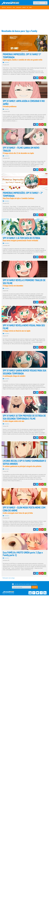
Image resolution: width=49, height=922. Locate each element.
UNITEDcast (9, 7)
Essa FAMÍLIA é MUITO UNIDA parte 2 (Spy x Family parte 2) (23, 554)
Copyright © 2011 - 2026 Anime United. (8, 592)
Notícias (4, 7)
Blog (14, 7)
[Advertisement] (24, 19)
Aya (27, 7)
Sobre (30, 7)
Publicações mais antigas (8, 578)
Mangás (24, 7)
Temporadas (18, 7)
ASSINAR (34, 587)
